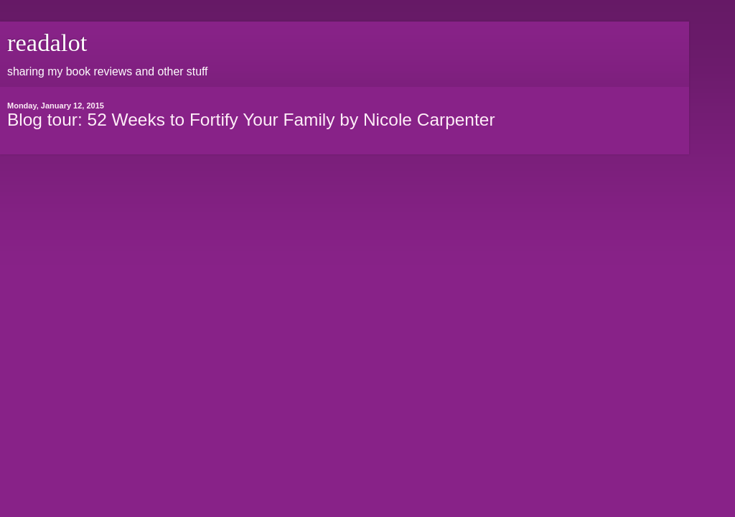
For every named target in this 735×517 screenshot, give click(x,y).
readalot (47, 42)
